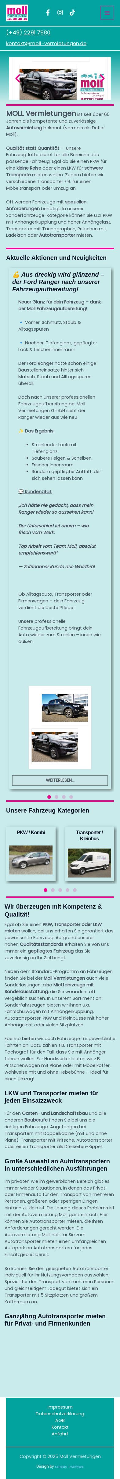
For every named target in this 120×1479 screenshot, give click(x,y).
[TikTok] (72, 12)
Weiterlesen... (60, 780)
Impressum (60, 1407)
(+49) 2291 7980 (28, 32)
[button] (17, 78)
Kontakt (60, 1427)
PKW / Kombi (31, 832)
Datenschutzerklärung (60, 1414)
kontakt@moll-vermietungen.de (46, 43)
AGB (60, 1420)
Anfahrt (60, 1434)
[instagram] (60, 12)
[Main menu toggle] (107, 12)
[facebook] (48, 12)
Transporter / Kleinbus (89, 835)
